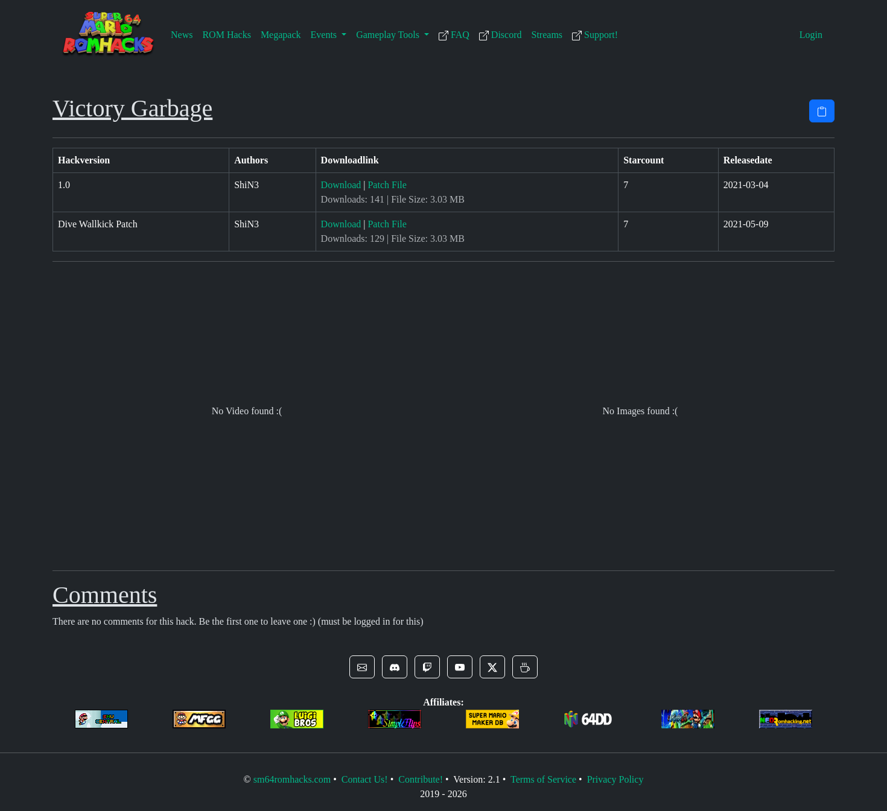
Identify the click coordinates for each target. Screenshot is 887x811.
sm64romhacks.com (292, 779)
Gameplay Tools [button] (389, 35)
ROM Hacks (226, 35)
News (181, 35)
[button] (362, 666)
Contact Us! (365, 779)
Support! (595, 35)
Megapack (281, 35)
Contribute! (420, 779)
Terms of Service (543, 779)
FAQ (454, 35)
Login (811, 35)
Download (341, 185)
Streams (547, 35)
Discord (500, 35)
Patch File (386, 185)
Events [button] (325, 35)
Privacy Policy (615, 779)
